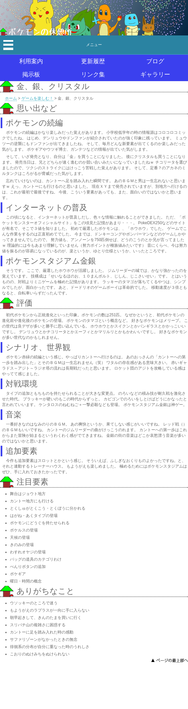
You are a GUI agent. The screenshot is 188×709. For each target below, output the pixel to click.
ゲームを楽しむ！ (37, 98)
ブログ (155, 61)
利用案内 (31, 61)
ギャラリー (155, 74)
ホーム (11, 98)
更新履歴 (93, 61)
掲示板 (31, 74)
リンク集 (93, 74)
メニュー (94, 44)
